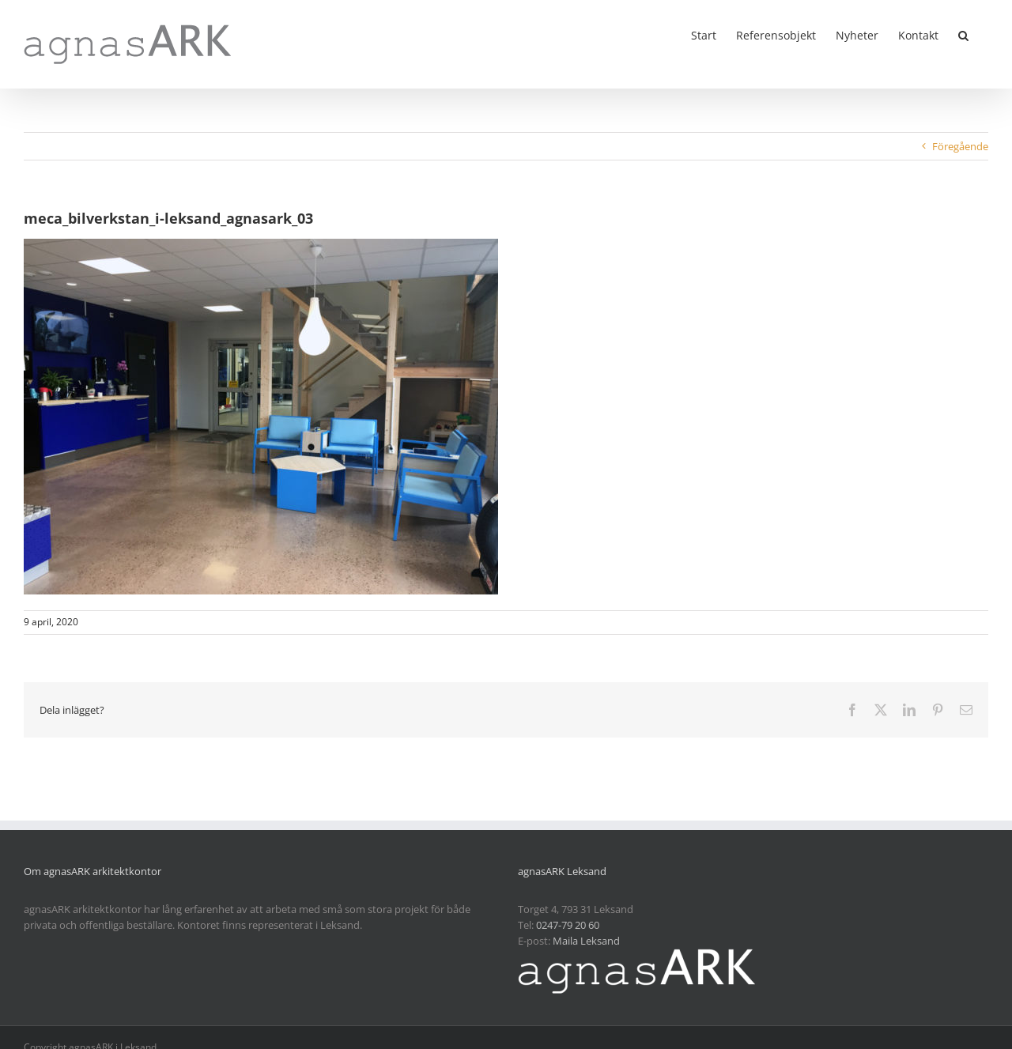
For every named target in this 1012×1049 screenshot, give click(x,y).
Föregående (960, 146)
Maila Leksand (586, 941)
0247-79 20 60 (567, 925)
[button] (963, 34)
